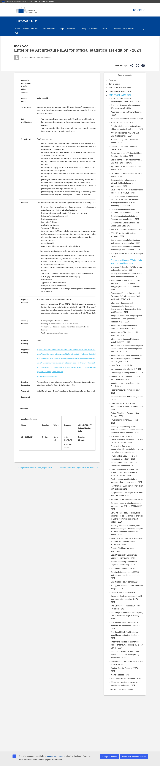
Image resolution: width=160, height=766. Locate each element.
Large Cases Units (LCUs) (121, 365)
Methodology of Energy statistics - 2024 (127, 373)
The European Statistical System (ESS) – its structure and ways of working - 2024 (127, 616)
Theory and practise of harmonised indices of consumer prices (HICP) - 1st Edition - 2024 (127, 645)
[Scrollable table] (57, 240)
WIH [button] (17, 33)
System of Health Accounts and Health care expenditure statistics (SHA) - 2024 (126, 599)
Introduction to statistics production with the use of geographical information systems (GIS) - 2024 (127, 359)
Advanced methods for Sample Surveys (127, 119)
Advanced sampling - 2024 (122, 122)
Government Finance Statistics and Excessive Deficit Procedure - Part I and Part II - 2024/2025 (125, 296)
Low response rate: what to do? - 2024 (126, 369)
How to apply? (114, 84)
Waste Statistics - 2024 (120, 675)
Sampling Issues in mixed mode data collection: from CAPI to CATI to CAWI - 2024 (127, 506)
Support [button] (105, 29)
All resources (116, 29)
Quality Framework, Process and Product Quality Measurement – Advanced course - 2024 (124, 472)
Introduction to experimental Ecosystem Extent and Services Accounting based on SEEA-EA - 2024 (127, 349)
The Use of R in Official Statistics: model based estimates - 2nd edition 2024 (126, 635)
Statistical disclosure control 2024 (124, 582)
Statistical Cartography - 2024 (123, 568)
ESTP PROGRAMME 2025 (119, 91)
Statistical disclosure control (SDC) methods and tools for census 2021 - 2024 (126, 575)
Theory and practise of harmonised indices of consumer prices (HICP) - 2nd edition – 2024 (125, 655)
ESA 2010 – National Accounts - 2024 (126, 230)
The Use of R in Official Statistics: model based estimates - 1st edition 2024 (125, 625)
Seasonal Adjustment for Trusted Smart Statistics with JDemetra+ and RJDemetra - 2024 (127, 541)
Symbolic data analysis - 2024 (123, 592)
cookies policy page (55, 756)
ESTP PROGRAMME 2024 (119, 95)
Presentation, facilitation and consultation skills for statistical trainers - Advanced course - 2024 (127, 439)
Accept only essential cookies (134, 757)
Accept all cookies (109, 757)
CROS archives (128, 29)
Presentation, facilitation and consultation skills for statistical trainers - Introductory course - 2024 (127, 449)
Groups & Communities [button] (68, 29)
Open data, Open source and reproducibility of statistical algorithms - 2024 (127, 406)
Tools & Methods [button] (49, 29)
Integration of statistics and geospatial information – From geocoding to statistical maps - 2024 (126, 319)
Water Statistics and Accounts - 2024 (126, 679)
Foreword (112, 80)
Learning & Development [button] (89, 29)
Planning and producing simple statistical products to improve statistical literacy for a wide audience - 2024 (127, 430)
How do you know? (47, 2)
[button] (138, 10)
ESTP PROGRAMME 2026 (119, 88)
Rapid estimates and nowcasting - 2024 (127, 499)
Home (17, 29)
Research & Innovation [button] (31, 29)
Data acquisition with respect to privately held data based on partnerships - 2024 (123, 183)
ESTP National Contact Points (120, 689)
